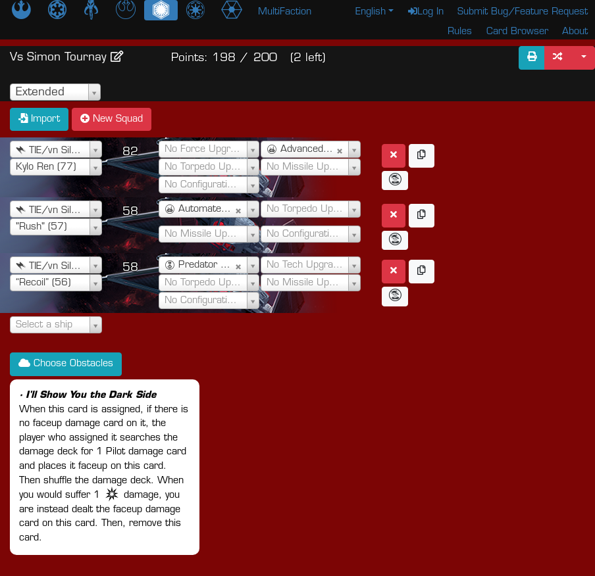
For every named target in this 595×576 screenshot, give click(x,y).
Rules (460, 32)
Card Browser (517, 32)
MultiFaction (284, 12)
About (575, 32)
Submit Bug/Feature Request (522, 12)
